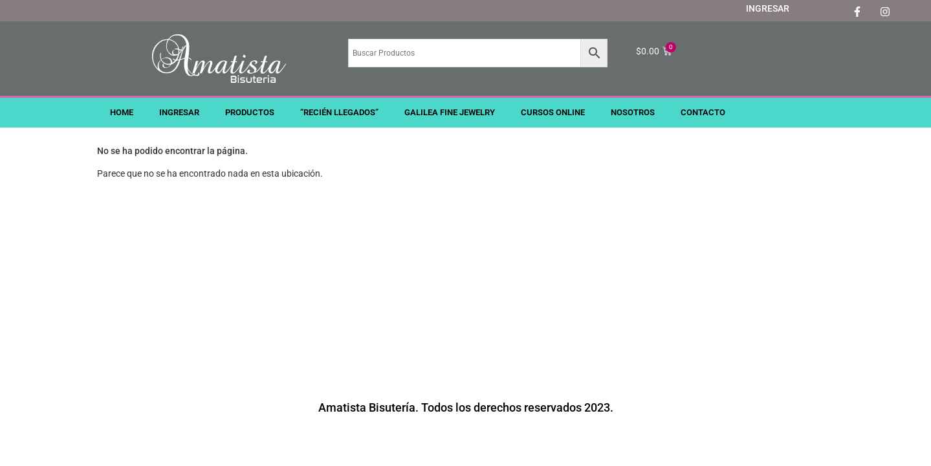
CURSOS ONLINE (553, 112)
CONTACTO (703, 112)
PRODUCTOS (249, 112)
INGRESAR (767, 8)
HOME (121, 112)
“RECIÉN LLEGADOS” (339, 112)
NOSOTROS (633, 112)
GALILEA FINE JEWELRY (449, 112)
